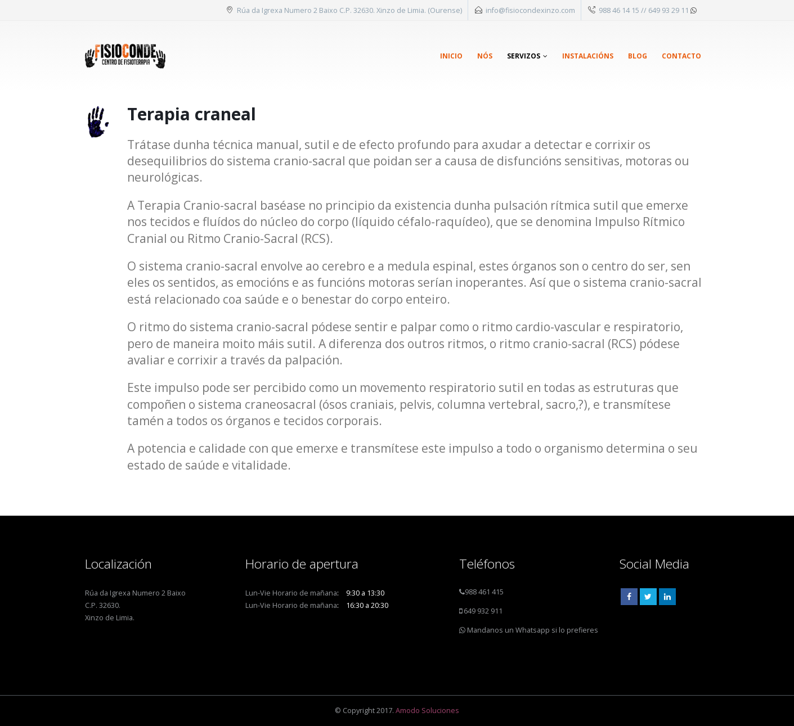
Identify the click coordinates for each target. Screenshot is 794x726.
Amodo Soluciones (427, 710)
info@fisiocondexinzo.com (530, 10)
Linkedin (667, 596)
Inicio (451, 56)
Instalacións (587, 56)
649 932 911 (482, 611)
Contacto (681, 56)
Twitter (648, 596)
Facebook (629, 596)
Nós (484, 56)
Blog (637, 56)
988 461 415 (484, 592)
